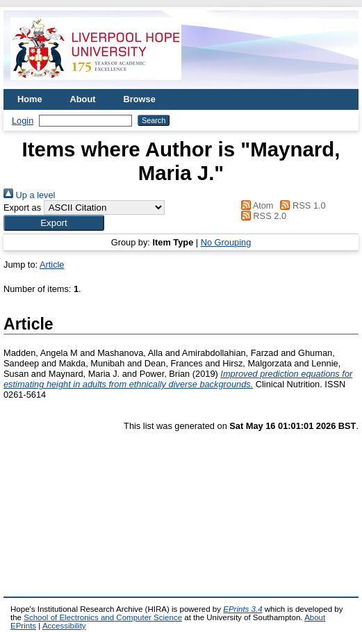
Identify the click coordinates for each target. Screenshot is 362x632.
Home (29, 99)
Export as (22, 207)
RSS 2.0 (261, 216)
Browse (140, 99)
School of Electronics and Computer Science (103, 617)
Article (52, 264)
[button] (53, 223)
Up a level (29, 195)
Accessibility (64, 626)
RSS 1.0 (301, 205)
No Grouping (226, 242)
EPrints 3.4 (242, 609)
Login (22, 120)
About (83, 99)
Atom (254, 205)
